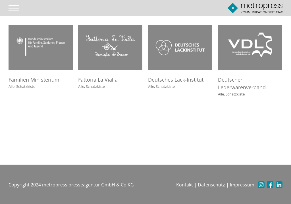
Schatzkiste (25, 86)
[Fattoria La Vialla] (110, 28)
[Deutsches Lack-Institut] (180, 28)
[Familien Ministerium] (41, 28)
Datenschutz (211, 185)
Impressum (242, 185)
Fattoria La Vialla (98, 79)
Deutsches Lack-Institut (175, 79)
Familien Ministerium (34, 79)
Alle (11, 86)
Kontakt (184, 185)
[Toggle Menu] (13, 8)
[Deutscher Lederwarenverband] (250, 28)
